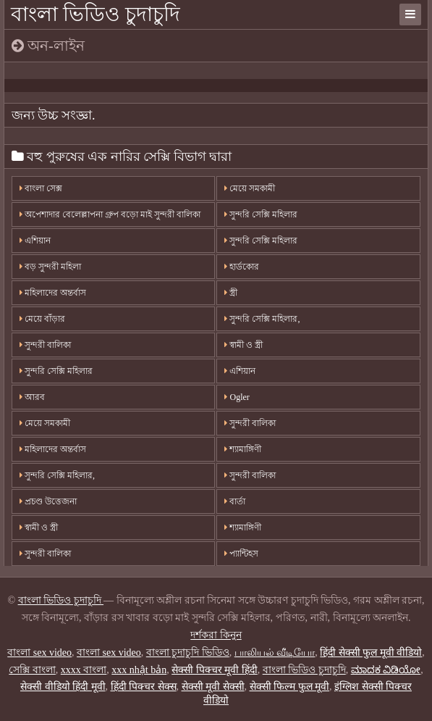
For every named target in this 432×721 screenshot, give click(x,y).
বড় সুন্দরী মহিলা (50, 267)
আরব (32, 397)
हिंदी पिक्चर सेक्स (144, 686)
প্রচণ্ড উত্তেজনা (48, 501)
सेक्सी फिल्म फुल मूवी (290, 686)
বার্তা (234, 501)
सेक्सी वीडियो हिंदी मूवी (63, 686)
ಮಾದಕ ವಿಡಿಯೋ (386, 669)
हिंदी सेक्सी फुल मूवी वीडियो (371, 652)
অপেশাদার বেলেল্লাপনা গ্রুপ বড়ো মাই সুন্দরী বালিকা (110, 214)
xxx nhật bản (138, 669)
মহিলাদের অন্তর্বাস (53, 293)
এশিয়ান (35, 241)
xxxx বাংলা (84, 669)
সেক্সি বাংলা (32, 669)
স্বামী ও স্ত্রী (243, 345)
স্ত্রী (230, 293)
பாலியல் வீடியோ (274, 652)
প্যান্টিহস (241, 554)
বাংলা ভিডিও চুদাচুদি (95, 14)
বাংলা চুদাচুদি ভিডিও (187, 652)
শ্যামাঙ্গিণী (242, 449)
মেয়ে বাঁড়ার (42, 319)
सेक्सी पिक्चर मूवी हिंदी (214, 669)
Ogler (236, 397)
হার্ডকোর (241, 267)
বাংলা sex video (39, 652)
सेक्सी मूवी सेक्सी (213, 686)
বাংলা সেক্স (41, 188)
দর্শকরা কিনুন (216, 635)
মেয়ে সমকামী (249, 188)
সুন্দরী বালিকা (45, 345)
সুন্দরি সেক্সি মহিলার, (262, 319)
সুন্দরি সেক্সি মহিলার (260, 214)
